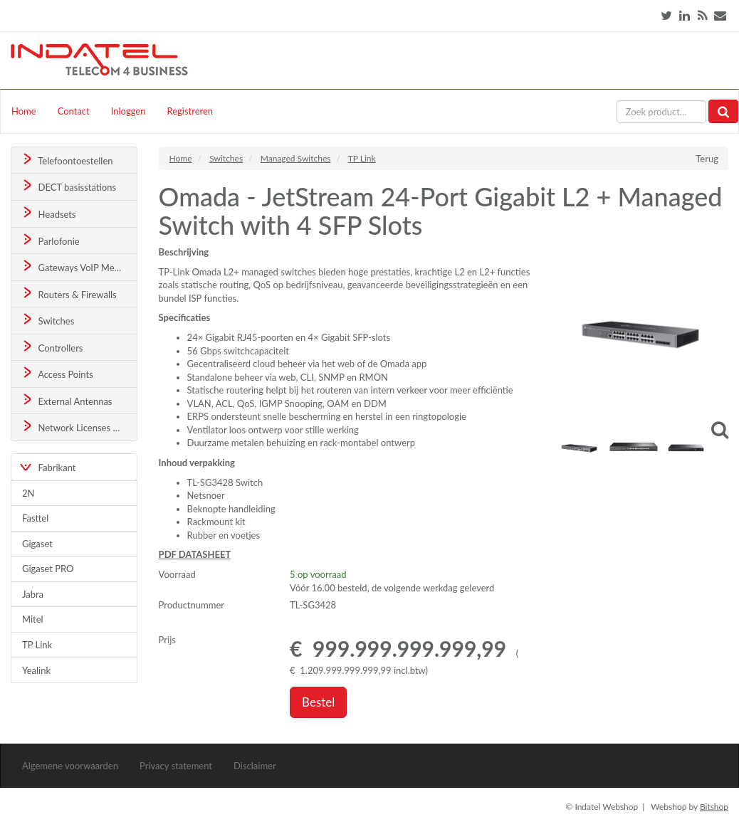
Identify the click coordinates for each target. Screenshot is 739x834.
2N (28, 493)
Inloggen (128, 111)
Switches (47, 320)
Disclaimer (255, 765)
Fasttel (35, 518)
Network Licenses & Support (78, 426)
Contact (74, 111)
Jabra (32, 594)
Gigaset (37, 543)
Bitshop (714, 806)
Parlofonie (50, 240)
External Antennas (66, 400)
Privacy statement (176, 765)
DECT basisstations (68, 186)
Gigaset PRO (48, 568)
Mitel (32, 619)
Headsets (48, 213)
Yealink (36, 670)
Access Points (56, 373)
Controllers (51, 347)
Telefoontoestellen (66, 160)
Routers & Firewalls (68, 293)
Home (23, 111)
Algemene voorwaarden (70, 765)
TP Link (37, 644)
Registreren (190, 111)
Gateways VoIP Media (73, 266)
